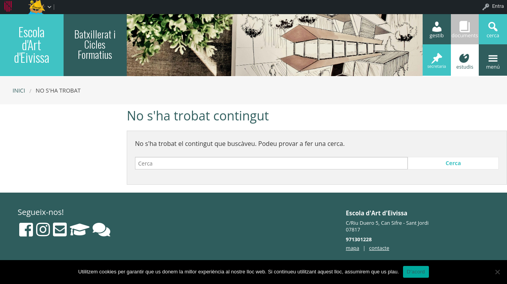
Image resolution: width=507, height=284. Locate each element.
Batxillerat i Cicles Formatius (95, 44)
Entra (498, 6)
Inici (19, 90)
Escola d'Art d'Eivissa (31, 44)
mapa (352, 247)
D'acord (416, 272)
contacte (379, 247)
